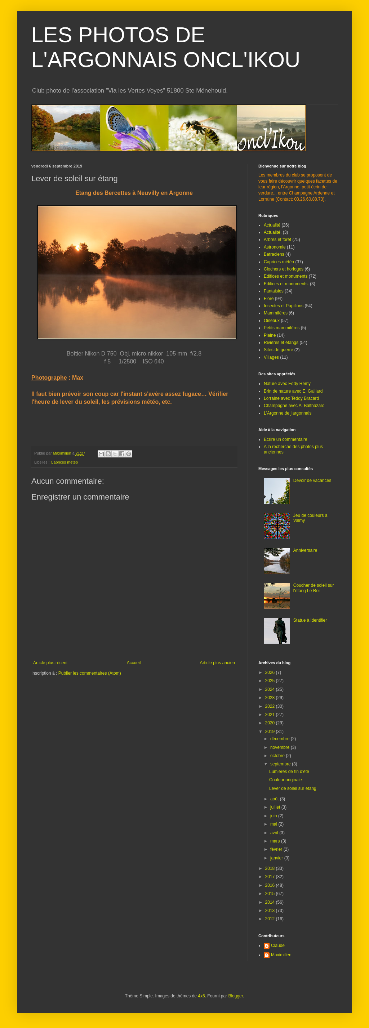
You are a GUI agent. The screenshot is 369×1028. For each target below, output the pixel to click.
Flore (269, 298)
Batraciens (274, 254)
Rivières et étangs (281, 342)
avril (274, 832)
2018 (270, 868)
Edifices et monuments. (286, 283)
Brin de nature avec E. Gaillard (293, 391)
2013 (270, 910)
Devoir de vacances (312, 480)
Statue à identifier (310, 620)
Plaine (270, 335)
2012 (270, 918)
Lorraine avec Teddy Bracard (291, 398)
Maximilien (281, 954)
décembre (280, 738)
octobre (278, 755)
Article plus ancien (217, 662)
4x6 (201, 995)
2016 (270, 885)
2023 (270, 697)
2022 (270, 706)
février (277, 849)
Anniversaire (305, 550)
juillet (275, 807)
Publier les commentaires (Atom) (89, 673)
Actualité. (272, 232)
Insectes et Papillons (283, 305)
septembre (281, 763)
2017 (270, 876)
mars (275, 841)
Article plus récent (50, 662)
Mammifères (276, 313)
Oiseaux (272, 320)
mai (274, 824)
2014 (270, 902)
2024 (270, 689)
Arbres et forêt (277, 239)
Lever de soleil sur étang (292, 788)
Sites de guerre (278, 349)
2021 (270, 714)
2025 (270, 680)
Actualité (272, 225)
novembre (280, 747)
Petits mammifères (281, 327)
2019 (270, 731)
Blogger (235, 995)
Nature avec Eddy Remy (287, 383)
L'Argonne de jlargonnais (287, 413)
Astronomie (275, 247)
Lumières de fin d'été (289, 771)
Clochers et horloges (283, 269)
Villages (271, 357)
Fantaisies (274, 291)
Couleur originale (285, 779)
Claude (278, 945)
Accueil (134, 662)
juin (274, 815)
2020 (270, 722)
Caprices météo (64, 462)
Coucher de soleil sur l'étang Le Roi (313, 588)
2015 (270, 893)
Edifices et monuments (285, 276)
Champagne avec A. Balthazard (294, 405)
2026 (270, 672)
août (275, 798)
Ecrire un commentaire (285, 439)
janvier (277, 858)
